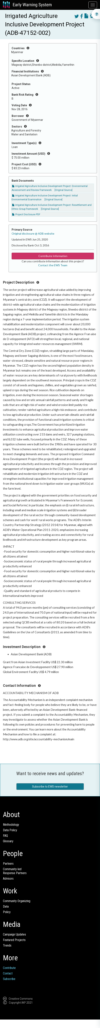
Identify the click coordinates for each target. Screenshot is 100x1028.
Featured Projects (14, 940)
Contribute (9, 968)
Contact (8, 973)
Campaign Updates (14, 934)
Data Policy (10, 830)
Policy (7, 912)
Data (6, 906)
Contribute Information (52, 256)
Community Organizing (16, 901)
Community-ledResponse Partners (15, 871)
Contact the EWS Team (52, 265)
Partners (8, 863)
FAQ (5, 836)
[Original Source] (63, 190)
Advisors (8, 878)
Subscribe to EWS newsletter (50, 786)
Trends (7, 945)
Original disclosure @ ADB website (33, 233)
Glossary (8, 841)
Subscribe (9, 979)
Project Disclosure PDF (26, 214)
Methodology (11, 824)
